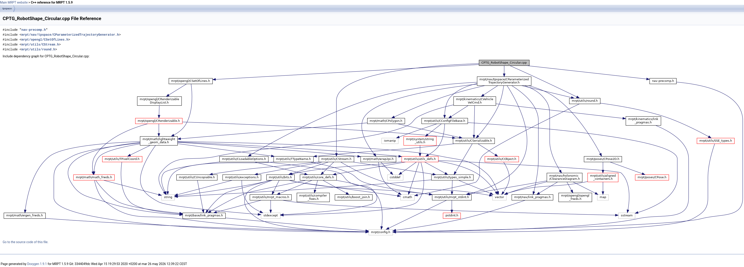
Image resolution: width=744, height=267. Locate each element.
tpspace (7, 8)
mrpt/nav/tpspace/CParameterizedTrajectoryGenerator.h (70, 35)
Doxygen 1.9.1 (37, 264)
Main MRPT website (14, 2)
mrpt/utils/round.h (38, 49)
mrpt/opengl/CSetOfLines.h (44, 39)
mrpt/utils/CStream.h (40, 44)
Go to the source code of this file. (25, 242)
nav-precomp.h (33, 30)
